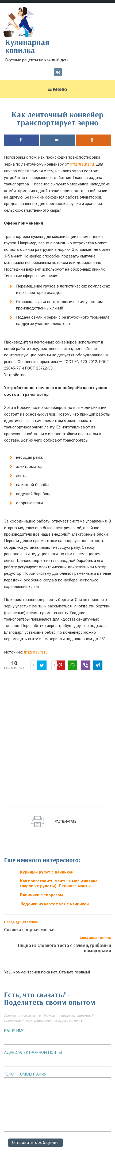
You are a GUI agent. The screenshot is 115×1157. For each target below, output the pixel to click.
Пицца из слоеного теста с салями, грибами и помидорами (64, 947)
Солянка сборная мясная (30, 929)
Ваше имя (14, 1030)
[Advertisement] (57, 740)
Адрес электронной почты (33, 1052)
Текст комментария (25, 1074)
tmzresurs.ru (82, 164)
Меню (57, 89)
